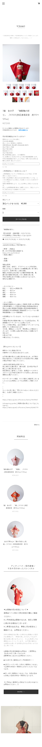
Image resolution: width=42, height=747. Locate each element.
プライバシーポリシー (21, 728)
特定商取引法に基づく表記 (21, 732)
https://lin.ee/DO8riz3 (11, 253)
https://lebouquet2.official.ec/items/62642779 (20, 407)
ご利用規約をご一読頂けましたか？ (16, 171)
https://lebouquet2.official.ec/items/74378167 (20, 400)
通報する (36, 425)
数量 (4, 209)
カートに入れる (21, 219)
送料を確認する (23, 130)
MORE (21, 661)
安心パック (6, 200)
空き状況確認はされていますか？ (15, 136)
